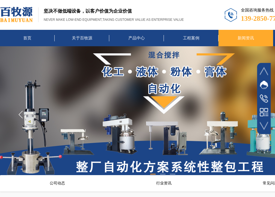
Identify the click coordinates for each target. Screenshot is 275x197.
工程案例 (191, 38)
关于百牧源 (82, 38)
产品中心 (136, 38)
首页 (27, 38)
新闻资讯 (246, 38)
